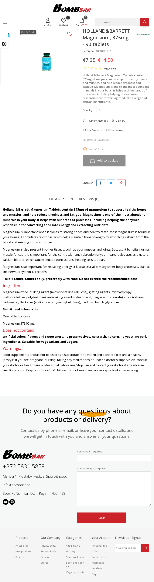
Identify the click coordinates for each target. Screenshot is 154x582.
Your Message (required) (114, 486)
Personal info (99, 545)
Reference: (89, 51)
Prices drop (22, 545)
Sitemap (45, 557)
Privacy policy (48, 545)
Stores (44, 562)
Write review (115, 130)
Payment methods (97, 120)
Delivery (120, 120)
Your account (101, 538)
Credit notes (99, 557)
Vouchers (97, 568)
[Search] (117, 22)
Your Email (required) (114, 456)
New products (23, 551)
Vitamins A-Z (73, 545)
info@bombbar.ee (16, 485)
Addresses (98, 562)
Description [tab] (61, 199)
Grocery (70, 551)
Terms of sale (48, 551)
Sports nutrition (75, 557)
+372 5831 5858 (24, 466)
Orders (96, 551)
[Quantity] (100, 110)
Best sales (21, 557)
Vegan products (75, 572)
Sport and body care (75, 564)
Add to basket (104, 160)
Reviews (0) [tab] (89, 199)
